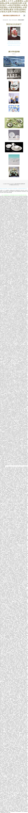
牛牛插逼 (2, 554)
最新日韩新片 (4, 246)
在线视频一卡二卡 (20, 597)
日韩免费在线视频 (24, 218)
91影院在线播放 (12, 237)
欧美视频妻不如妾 (19, 794)
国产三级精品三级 (5, 205)
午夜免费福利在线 (11, 779)
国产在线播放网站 (21, 307)
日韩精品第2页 (18, 407)
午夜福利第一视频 (15, 645)
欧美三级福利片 (18, 262)
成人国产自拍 (15, 444)
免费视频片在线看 (15, 398)
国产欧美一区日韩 (16, 439)
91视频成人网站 (10, 300)
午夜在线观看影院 (17, 681)
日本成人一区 (2, 603)
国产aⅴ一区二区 (23, 234)
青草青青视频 (21, 198)
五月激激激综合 (17, 803)
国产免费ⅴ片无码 (9, 702)
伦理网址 (8, 695)
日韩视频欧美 (10, 606)
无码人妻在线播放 (9, 379)
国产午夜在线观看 (18, 447)
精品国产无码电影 (24, 375)
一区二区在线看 (9, 251)
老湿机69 (12, 729)
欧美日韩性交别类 (3, 233)
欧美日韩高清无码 (10, 204)
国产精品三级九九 (8, 578)
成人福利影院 (17, 456)
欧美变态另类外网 (5, 549)
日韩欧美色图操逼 (5, 213)
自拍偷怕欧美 (4, 541)
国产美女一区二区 (3, 440)
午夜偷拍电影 (16, 721)
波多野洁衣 (17, 695)
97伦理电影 (22, 516)
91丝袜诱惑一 (14, 682)
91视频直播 (10, 569)
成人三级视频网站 (15, 291)
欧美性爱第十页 (24, 261)
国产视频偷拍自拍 (12, 524)
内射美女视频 (25, 214)
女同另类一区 (10, 345)
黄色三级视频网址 (8, 234)
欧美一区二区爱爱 (17, 557)
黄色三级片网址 (16, 525)
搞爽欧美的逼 (4, 204)
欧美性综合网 (2, 441)
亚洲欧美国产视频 (3, 625)
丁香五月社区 (4, 699)
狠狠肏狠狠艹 (7, 509)
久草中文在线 (8, 309)
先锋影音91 (16, 737)
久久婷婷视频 (6, 635)
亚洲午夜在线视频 (25, 446)
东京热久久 (5, 553)
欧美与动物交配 (3, 575)
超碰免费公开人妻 (5, 429)
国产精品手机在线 (17, 567)
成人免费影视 (7, 767)
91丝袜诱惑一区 (6, 696)
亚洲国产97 (25, 650)
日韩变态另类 (5, 508)
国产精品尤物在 (3, 683)
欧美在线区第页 (19, 395)
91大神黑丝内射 (12, 238)
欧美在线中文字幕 (16, 541)
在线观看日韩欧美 (10, 484)
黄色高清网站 (26, 398)
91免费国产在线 (10, 428)
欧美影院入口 (22, 552)
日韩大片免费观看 (12, 639)
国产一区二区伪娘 (20, 361)
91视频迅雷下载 (23, 283)
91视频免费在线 (9, 488)
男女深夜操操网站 (7, 382)
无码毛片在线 (13, 375)
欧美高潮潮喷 (9, 710)
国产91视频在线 (7, 333)
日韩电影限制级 (22, 733)
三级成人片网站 (5, 533)
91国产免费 (19, 666)
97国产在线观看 (19, 284)
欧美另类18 (16, 518)
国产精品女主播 (9, 506)
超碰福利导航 (11, 471)
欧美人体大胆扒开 (23, 803)
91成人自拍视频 (22, 281)
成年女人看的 (12, 455)
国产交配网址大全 (17, 374)
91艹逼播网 (26, 569)
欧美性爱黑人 (23, 279)
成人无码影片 (5, 670)
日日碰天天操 (14, 347)
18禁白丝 (12, 689)
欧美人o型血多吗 (21, 345)
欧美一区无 (12, 582)
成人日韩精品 (19, 551)
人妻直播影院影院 (20, 569)
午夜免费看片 (24, 359)
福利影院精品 (17, 368)
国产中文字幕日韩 (11, 454)
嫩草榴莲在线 (11, 697)
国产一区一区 (25, 408)
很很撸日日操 (2, 298)
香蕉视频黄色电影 (21, 578)
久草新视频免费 (4, 517)
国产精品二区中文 (8, 442)
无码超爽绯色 (2, 496)
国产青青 (19, 481)
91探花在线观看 (17, 783)
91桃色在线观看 (13, 706)
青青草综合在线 (15, 282)
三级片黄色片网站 (15, 468)
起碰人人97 (3, 744)
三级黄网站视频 (10, 810)
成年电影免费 (8, 196)
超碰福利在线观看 (6, 350)
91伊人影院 (7, 605)
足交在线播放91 (11, 216)
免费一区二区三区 (24, 582)
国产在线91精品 (14, 807)
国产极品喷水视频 (21, 302)
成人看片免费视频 (22, 381)
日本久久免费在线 (25, 782)
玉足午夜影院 (22, 624)
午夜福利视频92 (24, 229)
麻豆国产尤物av (19, 785)
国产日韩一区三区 (15, 503)
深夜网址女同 (4, 808)
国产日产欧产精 (2, 507)
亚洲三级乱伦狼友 (22, 493)
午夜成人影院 (14, 388)
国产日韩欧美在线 (6, 697)
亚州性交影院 (5, 735)
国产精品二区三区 (16, 292)
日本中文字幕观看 (19, 413)
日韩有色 (22, 798)
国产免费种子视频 (10, 316)
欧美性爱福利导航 (7, 469)
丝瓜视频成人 (20, 452)
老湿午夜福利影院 (21, 428)
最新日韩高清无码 (21, 287)
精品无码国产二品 (19, 584)
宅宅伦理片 (23, 792)
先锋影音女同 (23, 453)
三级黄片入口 (11, 223)
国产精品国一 (22, 342)
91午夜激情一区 (8, 199)
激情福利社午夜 (7, 215)
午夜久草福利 (13, 688)
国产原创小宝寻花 (10, 727)
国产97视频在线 (14, 609)
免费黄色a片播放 (25, 362)
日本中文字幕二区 (23, 243)
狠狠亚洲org (16, 633)
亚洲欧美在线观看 (15, 759)
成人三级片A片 (17, 744)
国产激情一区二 (2, 363)
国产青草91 (14, 650)
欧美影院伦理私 (23, 766)
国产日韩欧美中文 (8, 344)
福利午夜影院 (23, 665)
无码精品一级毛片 (14, 269)
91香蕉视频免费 (11, 489)
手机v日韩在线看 (20, 476)
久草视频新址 (25, 461)
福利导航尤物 (25, 361)
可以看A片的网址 (23, 222)
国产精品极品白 (5, 405)
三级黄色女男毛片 (23, 653)
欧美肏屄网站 (22, 299)
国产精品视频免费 (23, 489)
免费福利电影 (21, 541)
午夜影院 (16, 657)
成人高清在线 (22, 473)
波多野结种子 (7, 324)
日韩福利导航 (17, 689)
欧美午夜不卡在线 (20, 770)
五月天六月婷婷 (2, 310)
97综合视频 (13, 728)
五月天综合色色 (5, 351)
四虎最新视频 (8, 214)
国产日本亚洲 (11, 420)
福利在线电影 (13, 218)
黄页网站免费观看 (18, 238)
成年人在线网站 (5, 282)
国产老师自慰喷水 (20, 437)
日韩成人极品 (2, 395)
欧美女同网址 (16, 405)
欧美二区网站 (25, 410)
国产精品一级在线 (20, 390)
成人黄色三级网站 (23, 278)
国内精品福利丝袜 (4, 291)
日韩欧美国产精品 (10, 552)
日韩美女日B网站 (10, 384)
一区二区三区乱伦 (4, 503)
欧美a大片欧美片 (4, 391)
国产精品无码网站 (7, 594)
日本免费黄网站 (18, 247)
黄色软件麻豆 (12, 310)
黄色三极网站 (13, 239)
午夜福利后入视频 (3, 678)
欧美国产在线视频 (13, 324)
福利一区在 (7, 798)
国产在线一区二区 (20, 227)
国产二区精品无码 (11, 383)
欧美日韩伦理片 (18, 279)
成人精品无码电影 (13, 605)
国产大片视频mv (2, 265)
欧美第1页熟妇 (10, 449)
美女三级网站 (18, 422)
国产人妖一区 (16, 754)
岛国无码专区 (25, 574)
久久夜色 (18, 533)
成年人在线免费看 (17, 311)
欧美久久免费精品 (18, 458)
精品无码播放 (10, 334)
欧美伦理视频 (2, 416)
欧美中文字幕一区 (3, 476)
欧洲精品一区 (7, 460)
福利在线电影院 (21, 460)
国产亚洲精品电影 (8, 296)
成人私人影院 (11, 599)
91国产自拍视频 (19, 425)
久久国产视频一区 (13, 427)
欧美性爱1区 (16, 779)
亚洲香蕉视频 (25, 423)
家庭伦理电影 (6, 790)
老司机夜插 (25, 506)
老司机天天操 (21, 420)
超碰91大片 (10, 780)
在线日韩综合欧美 (7, 455)
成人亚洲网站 (21, 645)
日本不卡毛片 (13, 362)
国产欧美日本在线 (13, 674)
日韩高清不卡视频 (24, 486)
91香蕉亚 (20, 749)
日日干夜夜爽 (18, 521)
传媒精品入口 (16, 216)
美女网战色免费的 (14, 735)
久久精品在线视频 (21, 604)
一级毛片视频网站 (14, 442)
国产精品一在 (14, 421)
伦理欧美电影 (8, 218)
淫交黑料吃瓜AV (10, 439)
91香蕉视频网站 (17, 243)
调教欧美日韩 (4, 373)
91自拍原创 (22, 554)
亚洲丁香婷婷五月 (12, 365)
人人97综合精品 (22, 703)
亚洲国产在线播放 (16, 716)
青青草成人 (9, 629)
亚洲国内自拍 (22, 497)
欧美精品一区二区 (10, 638)
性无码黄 (9, 670)
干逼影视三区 (14, 303)
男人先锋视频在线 (20, 574)
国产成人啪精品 (15, 686)
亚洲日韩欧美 (12, 559)
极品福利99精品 (22, 320)
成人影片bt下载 (2, 538)
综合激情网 (5, 766)
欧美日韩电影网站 (22, 589)
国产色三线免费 (12, 220)
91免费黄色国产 (20, 606)
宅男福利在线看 (9, 799)
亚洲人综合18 (4, 719)
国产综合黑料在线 (23, 636)
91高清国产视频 (25, 475)
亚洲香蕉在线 (3, 443)
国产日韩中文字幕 (4, 779)
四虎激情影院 (20, 730)
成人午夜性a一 (16, 642)
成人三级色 (17, 554)
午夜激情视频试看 (7, 637)
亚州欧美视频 (7, 783)
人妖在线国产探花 (9, 717)
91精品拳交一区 (21, 603)
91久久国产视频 (8, 233)
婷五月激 (2, 614)
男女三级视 (16, 566)
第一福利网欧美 (13, 279)
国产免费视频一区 (5, 701)
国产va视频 (4, 717)
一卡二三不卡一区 (21, 544)
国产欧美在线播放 (23, 293)
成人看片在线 (13, 463)
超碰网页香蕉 (17, 275)
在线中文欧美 (21, 383)
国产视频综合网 (22, 755)
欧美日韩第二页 (22, 260)
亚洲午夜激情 (19, 360)
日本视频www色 (14, 637)
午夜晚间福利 (24, 448)
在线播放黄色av (17, 364)
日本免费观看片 (19, 775)
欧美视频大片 (16, 527)
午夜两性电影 (5, 649)
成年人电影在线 (23, 536)
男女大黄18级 (3, 561)
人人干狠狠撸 (16, 714)
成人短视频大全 (16, 477)
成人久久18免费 (23, 688)
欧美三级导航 (18, 623)
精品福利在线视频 (23, 617)
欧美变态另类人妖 (16, 764)
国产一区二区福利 (21, 735)
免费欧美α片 (18, 388)
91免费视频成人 (9, 461)
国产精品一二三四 (8, 221)
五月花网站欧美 (10, 400)
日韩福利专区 (11, 731)
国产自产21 (10, 503)
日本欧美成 (17, 796)
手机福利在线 (14, 671)
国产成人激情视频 (16, 473)
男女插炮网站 (13, 265)
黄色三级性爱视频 (8, 415)
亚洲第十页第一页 (23, 202)
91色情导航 (20, 678)
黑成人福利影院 (5, 334)
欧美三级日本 (21, 507)
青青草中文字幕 (8, 315)
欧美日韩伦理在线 (12, 325)
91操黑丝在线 (21, 492)
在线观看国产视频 (21, 301)
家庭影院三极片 (8, 672)
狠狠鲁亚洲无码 (7, 254)
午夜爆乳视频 (7, 307)
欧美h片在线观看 (23, 356)
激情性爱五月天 (12, 545)
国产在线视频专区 (11, 389)
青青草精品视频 (4, 268)
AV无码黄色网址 (24, 358)
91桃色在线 (21, 561)
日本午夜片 (11, 588)
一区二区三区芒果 (7, 581)
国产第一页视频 (13, 376)
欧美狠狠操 (13, 577)
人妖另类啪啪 (7, 654)
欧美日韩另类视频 (19, 309)
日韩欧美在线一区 (3, 399)
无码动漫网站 (25, 576)
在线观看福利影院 (10, 444)
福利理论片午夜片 (22, 292)
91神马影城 (7, 655)
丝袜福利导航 (19, 459)
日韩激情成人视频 (17, 537)
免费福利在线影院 (13, 215)
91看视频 (3, 782)
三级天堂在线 (26, 685)
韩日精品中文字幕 (15, 285)
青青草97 (24, 570)
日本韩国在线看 (10, 747)
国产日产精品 (13, 262)
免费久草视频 (14, 407)
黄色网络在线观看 (3, 397)
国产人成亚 (20, 701)
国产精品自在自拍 (24, 422)
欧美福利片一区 (12, 396)
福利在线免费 (11, 452)
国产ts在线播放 (8, 269)
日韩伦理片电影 (5, 378)
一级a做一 (22, 738)
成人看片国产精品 (4, 412)
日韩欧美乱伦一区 (3, 794)
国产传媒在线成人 (6, 588)
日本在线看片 (24, 334)
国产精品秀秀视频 (4, 303)
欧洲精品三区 (24, 414)
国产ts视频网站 (14, 505)
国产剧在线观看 (18, 748)
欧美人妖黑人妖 (8, 447)
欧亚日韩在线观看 (23, 607)
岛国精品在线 (5, 294)
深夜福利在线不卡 (21, 378)
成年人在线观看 (15, 590)
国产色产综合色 (4, 226)
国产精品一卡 (21, 784)
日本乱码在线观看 (3, 518)
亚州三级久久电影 (15, 561)
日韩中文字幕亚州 (13, 317)
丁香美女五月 (20, 622)
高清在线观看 (16, 753)
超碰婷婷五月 (16, 263)
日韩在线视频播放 (10, 625)
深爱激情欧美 (2, 783)
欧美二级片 (8, 796)
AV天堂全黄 (19, 776)
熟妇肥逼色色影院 (3, 570)
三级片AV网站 (12, 602)
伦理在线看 (6, 626)
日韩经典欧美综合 (21, 267)
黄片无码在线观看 (3, 488)
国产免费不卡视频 (18, 396)
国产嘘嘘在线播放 (18, 582)
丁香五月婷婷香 (18, 416)
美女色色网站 (21, 633)
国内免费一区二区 (23, 581)
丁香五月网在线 (14, 297)
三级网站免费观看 (18, 758)
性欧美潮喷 (14, 496)
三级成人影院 (15, 400)
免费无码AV (21, 736)
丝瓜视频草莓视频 (22, 543)
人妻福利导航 (15, 286)
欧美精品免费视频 (16, 540)
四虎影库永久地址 (14, 475)
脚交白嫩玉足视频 (3, 269)
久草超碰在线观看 (25, 270)
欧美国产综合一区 (22, 484)
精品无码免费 (18, 480)
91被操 (8, 512)
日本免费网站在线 (25, 608)
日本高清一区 (7, 690)
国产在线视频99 (2, 297)
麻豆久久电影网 (17, 489)
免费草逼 (4, 784)
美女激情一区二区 (15, 344)
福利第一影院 (24, 634)
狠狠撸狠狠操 (3, 432)
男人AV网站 (16, 731)
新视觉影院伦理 (21, 216)
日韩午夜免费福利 (7, 545)
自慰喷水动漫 (23, 340)
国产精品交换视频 (17, 802)
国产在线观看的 (12, 230)
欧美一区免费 (20, 336)
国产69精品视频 (17, 310)
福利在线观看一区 (24, 512)
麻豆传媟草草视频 (24, 426)
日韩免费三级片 (23, 777)
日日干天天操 (20, 352)
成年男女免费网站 (24, 415)
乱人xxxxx (25, 714)
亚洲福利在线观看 (10, 770)
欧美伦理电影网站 (10, 250)
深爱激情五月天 (19, 608)
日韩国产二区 (14, 390)
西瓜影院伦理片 (14, 271)
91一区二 (8, 517)
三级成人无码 (6, 624)
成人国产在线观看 (20, 726)
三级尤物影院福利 (21, 399)
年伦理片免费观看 (20, 651)
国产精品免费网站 (21, 315)
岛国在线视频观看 (25, 795)
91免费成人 (9, 560)
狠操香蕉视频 (25, 597)
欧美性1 (12, 539)
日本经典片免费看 (12, 222)
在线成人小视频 (14, 423)
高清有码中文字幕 (5, 684)
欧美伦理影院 (20, 226)
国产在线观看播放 (20, 494)
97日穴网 (6, 519)
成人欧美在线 (5, 569)
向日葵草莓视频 (25, 517)
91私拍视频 (6, 536)
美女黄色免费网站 (17, 687)
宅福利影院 (8, 732)
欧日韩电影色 (17, 325)
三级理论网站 (22, 245)
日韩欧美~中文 (6, 778)
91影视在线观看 (5, 722)
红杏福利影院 (4, 410)
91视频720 (2, 525)
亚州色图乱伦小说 (20, 650)
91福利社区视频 (13, 576)
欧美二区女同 (15, 428)
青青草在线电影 (19, 570)
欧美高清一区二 (21, 389)
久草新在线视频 (2, 465)
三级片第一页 (5, 342)
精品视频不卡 (25, 682)
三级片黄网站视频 (12, 414)
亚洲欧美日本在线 (15, 669)
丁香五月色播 (4, 650)
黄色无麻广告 (17, 586)
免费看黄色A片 (11, 293)
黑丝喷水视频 (8, 593)
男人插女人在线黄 (19, 464)
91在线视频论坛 (6, 349)
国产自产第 (11, 714)
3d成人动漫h (7, 558)
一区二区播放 (19, 495)
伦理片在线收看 (11, 737)
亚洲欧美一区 (20, 502)
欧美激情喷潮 (16, 378)
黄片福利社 (17, 529)
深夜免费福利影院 (14, 560)
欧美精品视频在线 (3, 710)
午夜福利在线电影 (11, 202)
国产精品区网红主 (19, 207)
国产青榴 (21, 769)
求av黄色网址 (21, 657)
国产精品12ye (19, 487)
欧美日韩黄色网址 (23, 557)
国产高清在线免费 (18, 327)
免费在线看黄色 (16, 277)
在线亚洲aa (17, 728)
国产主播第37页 (19, 438)
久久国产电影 (11, 377)
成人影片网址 (25, 400)
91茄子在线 (16, 471)
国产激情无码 (5, 658)
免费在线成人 (13, 229)
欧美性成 (5, 567)
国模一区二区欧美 (18, 335)
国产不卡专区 (11, 533)
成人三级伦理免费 (15, 248)
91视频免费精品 (21, 780)
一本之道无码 (24, 360)
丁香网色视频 (21, 714)
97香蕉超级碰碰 (16, 346)
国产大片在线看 (19, 712)
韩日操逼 (1, 631)
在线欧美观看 (13, 809)
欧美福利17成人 (9, 339)
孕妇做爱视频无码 (17, 621)
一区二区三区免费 (12, 529)
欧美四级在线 (10, 228)
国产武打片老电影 (14, 443)
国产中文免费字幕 (18, 441)
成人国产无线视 (24, 412)
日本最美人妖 (2, 332)
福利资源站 (12, 783)
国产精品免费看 (8, 207)
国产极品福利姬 (21, 787)
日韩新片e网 (3, 470)
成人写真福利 (14, 672)
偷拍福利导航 (16, 307)
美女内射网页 (11, 341)
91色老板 (20, 566)
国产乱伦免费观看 (17, 293)
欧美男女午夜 (16, 640)
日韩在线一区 (12, 210)
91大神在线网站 (2, 592)
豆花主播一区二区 (5, 323)
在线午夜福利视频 (5, 243)
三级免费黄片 (9, 650)
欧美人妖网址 (7, 210)
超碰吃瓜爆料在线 (8, 679)
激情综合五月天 (9, 653)
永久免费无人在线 (9, 801)
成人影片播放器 (24, 601)
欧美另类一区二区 (3, 799)
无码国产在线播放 (11, 278)
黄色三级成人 (4, 339)
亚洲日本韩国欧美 (19, 605)
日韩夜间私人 (21, 308)
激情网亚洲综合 (4, 345)
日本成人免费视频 (19, 328)
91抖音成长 (9, 678)
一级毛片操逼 (11, 460)
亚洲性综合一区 (5, 383)
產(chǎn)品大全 (14, 19)
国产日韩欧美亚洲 (5, 420)
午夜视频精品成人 (19, 432)
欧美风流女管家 (15, 787)
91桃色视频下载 (23, 255)
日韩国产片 (18, 522)
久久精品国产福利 (18, 634)
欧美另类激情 (3, 264)
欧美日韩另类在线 (11, 556)
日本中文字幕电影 (7, 571)
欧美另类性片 (10, 249)
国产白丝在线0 (14, 406)
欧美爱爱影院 (15, 268)
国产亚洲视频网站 (10, 391)
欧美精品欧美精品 (25, 432)
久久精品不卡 (13, 245)
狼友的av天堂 (12, 620)
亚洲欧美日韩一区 (20, 286)
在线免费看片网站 (8, 749)
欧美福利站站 (11, 349)
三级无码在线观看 (19, 618)
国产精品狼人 (19, 412)
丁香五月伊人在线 (14, 361)
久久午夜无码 (8, 574)
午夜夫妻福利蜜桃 (9, 550)
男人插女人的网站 (14, 410)
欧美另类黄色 (17, 380)
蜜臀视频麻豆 (7, 554)
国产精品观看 (17, 607)
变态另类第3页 (15, 261)
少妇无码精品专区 (25, 520)
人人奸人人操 (4, 446)
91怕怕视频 (25, 618)
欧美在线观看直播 (22, 384)
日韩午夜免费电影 (5, 764)
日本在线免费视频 (13, 608)
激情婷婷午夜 (3, 589)
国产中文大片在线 (20, 212)
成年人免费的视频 (14, 791)
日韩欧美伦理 (24, 549)
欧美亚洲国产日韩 (15, 784)
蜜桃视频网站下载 (8, 368)
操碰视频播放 (21, 472)
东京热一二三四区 (17, 486)
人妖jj (15, 712)
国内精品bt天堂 (17, 237)
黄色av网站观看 (22, 525)
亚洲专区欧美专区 (18, 534)
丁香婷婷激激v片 (6, 364)
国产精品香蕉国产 (8, 423)
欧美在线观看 (7, 511)
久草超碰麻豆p (17, 626)
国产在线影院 (25, 232)
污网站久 (14, 776)
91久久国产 (14, 488)
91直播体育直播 (21, 282)
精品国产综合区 (7, 328)
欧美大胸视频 (23, 407)
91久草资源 (5, 802)
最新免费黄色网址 (4, 439)
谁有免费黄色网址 (9, 267)
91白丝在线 (6, 712)
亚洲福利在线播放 (6, 748)
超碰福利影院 (12, 534)
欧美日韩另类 (23, 333)
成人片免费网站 (23, 750)
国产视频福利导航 (9, 610)
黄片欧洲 (17, 653)
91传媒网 (8, 719)
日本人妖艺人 (6, 471)
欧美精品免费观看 (9, 470)
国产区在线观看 (19, 683)
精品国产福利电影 (4, 252)
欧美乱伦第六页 (20, 702)
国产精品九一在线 (8, 329)
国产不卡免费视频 (16, 449)
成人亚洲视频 (13, 295)
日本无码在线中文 (22, 673)
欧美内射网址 (24, 395)
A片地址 (16, 507)
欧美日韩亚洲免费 (16, 470)
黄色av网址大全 (7, 298)
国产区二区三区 (6, 244)
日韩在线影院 (6, 617)
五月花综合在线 (4, 615)
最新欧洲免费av (7, 427)
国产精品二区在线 (18, 323)
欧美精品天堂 (21, 393)
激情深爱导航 (23, 210)
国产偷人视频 (17, 720)
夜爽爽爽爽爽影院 (24, 454)
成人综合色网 (3, 426)
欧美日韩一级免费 (11, 508)
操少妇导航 (13, 598)
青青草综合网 (3, 388)
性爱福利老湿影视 (24, 537)
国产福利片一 (10, 231)
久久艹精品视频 (12, 372)
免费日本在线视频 (14, 481)
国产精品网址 (25, 352)
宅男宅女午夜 (11, 477)
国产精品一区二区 (17, 526)
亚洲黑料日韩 (22, 526)
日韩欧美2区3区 (12, 458)
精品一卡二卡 (21, 439)
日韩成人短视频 (13, 597)
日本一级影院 (2, 715)
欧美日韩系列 (24, 534)
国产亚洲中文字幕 (16, 696)
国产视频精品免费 (11, 633)
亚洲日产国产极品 (11, 751)
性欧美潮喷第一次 (12, 510)
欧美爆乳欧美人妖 (5, 787)
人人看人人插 (24, 447)
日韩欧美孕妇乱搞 (12, 572)
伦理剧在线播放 (25, 226)
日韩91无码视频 (12, 507)
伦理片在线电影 (17, 670)
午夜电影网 (11, 523)
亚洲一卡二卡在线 (8, 619)
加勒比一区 (11, 792)
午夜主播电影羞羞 (14, 253)
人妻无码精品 (6, 216)
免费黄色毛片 (20, 397)
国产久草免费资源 (17, 512)
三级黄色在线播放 (13, 690)
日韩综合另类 (22, 235)
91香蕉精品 (23, 474)
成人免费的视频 (2, 550)
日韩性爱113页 (21, 808)
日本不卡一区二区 (14, 363)
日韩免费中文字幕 (25, 347)
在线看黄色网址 (4, 713)
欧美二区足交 (21, 763)
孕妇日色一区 (18, 376)
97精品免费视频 (9, 261)
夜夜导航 (21, 783)
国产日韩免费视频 (10, 769)
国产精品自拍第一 (7, 754)
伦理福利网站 (11, 276)
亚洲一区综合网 (5, 738)
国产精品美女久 (8, 253)
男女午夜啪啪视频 (20, 488)
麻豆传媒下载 (9, 412)
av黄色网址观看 (9, 394)
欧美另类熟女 (2, 229)
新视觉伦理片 (16, 244)
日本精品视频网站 (18, 811)
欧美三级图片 (25, 198)
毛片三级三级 (6, 318)
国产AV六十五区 (16, 351)
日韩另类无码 (18, 426)
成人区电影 (15, 665)
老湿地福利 (14, 710)
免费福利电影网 (22, 311)
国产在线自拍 (19, 253)
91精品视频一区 (17, 592)
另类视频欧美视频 (15, 701)
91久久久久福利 (6, 513)
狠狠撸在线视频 (16, 366)
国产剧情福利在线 (6, 237)
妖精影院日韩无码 (22, 223)
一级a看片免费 (2, 798)
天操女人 (10, 701)
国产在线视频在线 (8, 395)
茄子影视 (11, 544)
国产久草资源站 (6, 299)
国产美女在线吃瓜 (18, 519)
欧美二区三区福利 (15, 373)
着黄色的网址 (8, 410)
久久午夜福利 (18, 215)
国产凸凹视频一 (17, 617)
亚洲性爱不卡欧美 (11, 802)
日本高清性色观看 (15, 252)
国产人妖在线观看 (8, 357)
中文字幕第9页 (14, 392)
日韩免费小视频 (11, 712)
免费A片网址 (5, 502)
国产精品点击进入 (24, 591)
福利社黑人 (5, 800)
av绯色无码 (13, 711)
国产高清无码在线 (15, 302)
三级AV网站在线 (4, 560)
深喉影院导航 (22, 368)
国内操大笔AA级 (18, 220)
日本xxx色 (18, 809)
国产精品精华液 (19, 231)
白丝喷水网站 (17, 490)
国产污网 (14, 653)
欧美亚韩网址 (24, 271)
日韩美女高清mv (20, 249)
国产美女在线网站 (5, 765)
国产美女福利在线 (6, 275)
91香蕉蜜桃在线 (11, 607)
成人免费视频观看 (17, 798)
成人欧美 (19, 667)
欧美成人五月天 (8, 463)
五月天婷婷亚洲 (22, 565)
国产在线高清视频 (24, 196)
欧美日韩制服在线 (8, 480)
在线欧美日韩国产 (24, 621)
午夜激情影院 (9, 398)
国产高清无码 (18, 688)
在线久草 (26, 728)
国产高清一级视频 (6, 601)
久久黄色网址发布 (11, 294)
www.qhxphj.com (12, 183)
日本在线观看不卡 (25, 309)
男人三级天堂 (7, 371)
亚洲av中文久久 (8, 200)
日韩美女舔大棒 (4, 552)
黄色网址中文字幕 (24, 357)
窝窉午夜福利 (2, 317)
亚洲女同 (23, 704)
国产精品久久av (18, 424)
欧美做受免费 (15, 585)
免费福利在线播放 (24, 220)
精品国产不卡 (8, 411)
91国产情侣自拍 (21, 630)
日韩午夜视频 (18, 528)
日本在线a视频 (8, 504)
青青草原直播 (11, 640)
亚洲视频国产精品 (15, 749)
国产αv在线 (2, 651)
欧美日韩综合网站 (11, 555)
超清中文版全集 (21, 705)
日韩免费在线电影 (8, 229)
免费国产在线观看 (11, 346)
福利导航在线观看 (3, 411)
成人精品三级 (13, 593)
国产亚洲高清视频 (7, 726)
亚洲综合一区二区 (9, 409)
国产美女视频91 (23, 247)
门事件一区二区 (10, 281)
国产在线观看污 (2, 271)
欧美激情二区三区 (18, 455)
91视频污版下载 (15, 226)
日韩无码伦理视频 (12, 275)
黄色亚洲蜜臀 (10, 553)
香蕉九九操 (8, 683)
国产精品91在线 (15, 267)
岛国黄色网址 (2, 215)
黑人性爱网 (15, 770)
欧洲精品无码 (4, 379)
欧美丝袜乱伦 (19, 446)
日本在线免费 (16, 762)
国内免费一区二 (23, 424)
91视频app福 (8, 744)
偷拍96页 (16, 571)
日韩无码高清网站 (22, 790)
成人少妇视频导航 (20, 232)
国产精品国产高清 (18, 312)
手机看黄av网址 (3, 686)
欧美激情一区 (16, 697)
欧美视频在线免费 (22, 508)
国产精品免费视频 (25, 458)
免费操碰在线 (18, 245)
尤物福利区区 (8, 380)
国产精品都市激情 (8, 264)
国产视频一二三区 (5, 352)
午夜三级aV (12, 715)
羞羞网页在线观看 (14, 431)
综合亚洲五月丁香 (8, 723)
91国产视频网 (6, 489)
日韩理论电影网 (6, 524)
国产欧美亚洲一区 (3, 521)
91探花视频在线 (24, 429)
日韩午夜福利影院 (18, 520)
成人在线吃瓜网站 (8, 271)
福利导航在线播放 (24, 455)
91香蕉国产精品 (15, 440)
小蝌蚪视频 (5, 542)
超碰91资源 (18, 581)
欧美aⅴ (7, 556)
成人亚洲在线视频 (14, 332)
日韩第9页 (17, 743)
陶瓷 (16, 183)
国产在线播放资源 (11, 323)
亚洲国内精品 (3, 506)
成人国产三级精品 (8, 239)
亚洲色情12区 (16, 485)
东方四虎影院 (4, 392)
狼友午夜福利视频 (5, 646)
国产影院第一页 (23, 722)
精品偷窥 (21, 716)
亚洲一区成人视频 (8, 359)
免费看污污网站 (6, 758)
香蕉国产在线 (20, 518)
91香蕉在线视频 (16, 658)
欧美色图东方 (4, 641)
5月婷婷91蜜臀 (20, 807)
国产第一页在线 (8, 295)
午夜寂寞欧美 (6, 681)
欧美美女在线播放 (6, 516)
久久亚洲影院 (19, 429)
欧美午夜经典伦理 (21, 679)
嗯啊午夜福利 (3, 245)
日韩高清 (24, 717)
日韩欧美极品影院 (3, 262)
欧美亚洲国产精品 (7, 396)
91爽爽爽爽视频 (7, 636)
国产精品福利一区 (22, 721)
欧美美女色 (23, 559)
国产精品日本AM (10, 808)
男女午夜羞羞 (7, 377)
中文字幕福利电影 (20, 423)
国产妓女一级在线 (10, 699)
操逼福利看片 (24, 254)
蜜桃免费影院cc (23, 262)
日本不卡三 (15, 792)
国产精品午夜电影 (5, 249)
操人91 (19, 665)
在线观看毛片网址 (5, 573)
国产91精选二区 (5, 634)
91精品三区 (14, 550)
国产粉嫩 (13, 616)
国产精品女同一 (23, 706)
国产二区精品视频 (23, 642)
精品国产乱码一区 (13, 367)
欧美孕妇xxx (3, 597)
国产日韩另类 (12, 636)
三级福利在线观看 (6, 408)
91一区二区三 (12, 511)
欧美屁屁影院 (19, 347)
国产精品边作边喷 (8, 436)
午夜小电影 (21, 715)
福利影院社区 (21, 640)
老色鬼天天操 (21, 294)
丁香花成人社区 (18, 601)
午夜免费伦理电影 (19, 265)
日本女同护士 (18, 236)
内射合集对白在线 (22, 277)
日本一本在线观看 (11, 283)
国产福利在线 (10, 656)
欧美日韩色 (8, 539)
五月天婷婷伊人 (8, 426)
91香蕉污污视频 (2, 447)
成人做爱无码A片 (6, 500)
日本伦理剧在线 (16, 615)
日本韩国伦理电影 (3, 200)
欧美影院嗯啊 (19, 199)
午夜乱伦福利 (15, 266)
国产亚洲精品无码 (7, 220)
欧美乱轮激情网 (15, 250)
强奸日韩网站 (6, 645)
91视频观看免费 (23, 327)
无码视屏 (15, 476)
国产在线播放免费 (6, 544)
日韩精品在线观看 (23, 509)
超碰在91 (21, 567)
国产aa (18, 685)
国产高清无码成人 (11, 342)
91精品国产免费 (11, 626)
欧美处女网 (21, 699)
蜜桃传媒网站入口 (20, 501)
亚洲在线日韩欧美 (8, 413)
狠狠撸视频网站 (14, 199)
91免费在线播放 (21, 527)
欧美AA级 (12, 565)
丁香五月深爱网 (14, 264)
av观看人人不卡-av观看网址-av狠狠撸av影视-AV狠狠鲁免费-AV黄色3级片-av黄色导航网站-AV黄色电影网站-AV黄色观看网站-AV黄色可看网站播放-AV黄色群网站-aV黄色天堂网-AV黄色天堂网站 (14, 191)
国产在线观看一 (11, 700)
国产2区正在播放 (5, 308)
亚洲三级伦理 (8, 538)
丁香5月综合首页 (16, 589)
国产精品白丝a (2, 472)
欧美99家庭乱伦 (9, 285)
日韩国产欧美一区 (14, 678)
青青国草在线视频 (14, 284)
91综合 (25, 735)
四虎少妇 (13, 549)
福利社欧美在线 (15, 445)
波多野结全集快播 (12, 516)
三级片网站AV (22, 600)
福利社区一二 (13, 380)
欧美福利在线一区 (13, 778)
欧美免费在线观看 (16, 319)
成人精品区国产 (16, 313)
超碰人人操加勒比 (25, 233)
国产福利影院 (22, 540)
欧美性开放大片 (21, 343)
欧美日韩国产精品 (6, 572)
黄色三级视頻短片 (12, 634)
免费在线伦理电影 (19, 469)
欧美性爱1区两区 (5, 374)
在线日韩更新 (9, 777)
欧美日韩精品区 (9, 421)
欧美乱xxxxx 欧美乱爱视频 (12, 487)
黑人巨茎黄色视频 (8, 358)
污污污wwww (22, 626)
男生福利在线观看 (14, 214)
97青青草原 (15, 551)
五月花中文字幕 (8, 682)
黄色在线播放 (2, 348)
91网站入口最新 (21, 638)
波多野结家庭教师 (21, 203)
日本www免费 (17, 700)
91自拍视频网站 (8, 265)
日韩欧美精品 (16, 326)
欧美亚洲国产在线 (12, 623)
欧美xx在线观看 (18, 453)
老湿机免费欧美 (12, 554)
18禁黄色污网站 (12, 350)
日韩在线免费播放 (5, 287)
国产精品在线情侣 (3, 568)
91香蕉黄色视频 (13, 201)
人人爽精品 (8, 490)
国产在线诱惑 (15, 287)
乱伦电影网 (17, 718)
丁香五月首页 (11, 646)
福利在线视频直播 (24, 200)
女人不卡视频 (4, 394)
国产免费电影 (19, 200)
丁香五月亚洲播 (9, 561)
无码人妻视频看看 (25, 811)
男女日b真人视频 (17, 280)
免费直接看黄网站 (12, 635)
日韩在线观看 (13, 424)
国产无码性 (7, 755)
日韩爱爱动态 (5, 751)
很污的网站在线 (10, 557)
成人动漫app (11, 745)
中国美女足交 (4, 267)
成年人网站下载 (22, 598)
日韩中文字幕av (18, 602)
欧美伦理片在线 (4, 381)
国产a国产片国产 (20, 410)
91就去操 (24, 468)
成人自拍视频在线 (15, 461)
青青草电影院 (17, 573)
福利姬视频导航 (22, 213)
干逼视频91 (24, 719)
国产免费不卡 (19, 654)
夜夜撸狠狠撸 (11, 592)
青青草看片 (23, 690)
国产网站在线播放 (5, 278)
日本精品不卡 (13, 309)
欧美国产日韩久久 (3, 695)
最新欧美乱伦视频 (25, 339)
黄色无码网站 (24, 800)
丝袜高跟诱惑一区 (17, 810)
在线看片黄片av (18, 664)
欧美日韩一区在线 (9, 575)
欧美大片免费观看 (3, 673)
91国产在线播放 (14, 622)
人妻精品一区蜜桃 (22, 727)
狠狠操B (4, 682)
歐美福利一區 (21, 471)
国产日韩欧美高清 (22, 366)
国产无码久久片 (12, 430)
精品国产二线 (25, 326)
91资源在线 (12, 797)
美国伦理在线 (23, 533)
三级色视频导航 (4, 384)
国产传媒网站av (18, 538)
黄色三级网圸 (4, 512)
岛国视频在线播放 (12, 662)
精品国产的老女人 (18, 639)
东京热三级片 (16, 460)
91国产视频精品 (2, 210)
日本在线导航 (21, 669)
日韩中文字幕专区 (22, 801)
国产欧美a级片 (4, 217)
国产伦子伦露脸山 (23, 681)
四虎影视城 (13, 811)
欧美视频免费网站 (14, 232)
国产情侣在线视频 (8, 336)
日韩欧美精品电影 (18, 298)
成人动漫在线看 (17, 260)
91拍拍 (2, 636)
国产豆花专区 (24, 367)
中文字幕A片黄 (2, 801)
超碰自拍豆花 (22, 728)
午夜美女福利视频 (17, 680)
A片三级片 (23, 765)
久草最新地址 (23, 648)
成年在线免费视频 (6, 745)
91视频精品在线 (16, 316)
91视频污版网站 (10, 583)
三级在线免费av (15, 673)
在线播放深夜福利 (9, 446)
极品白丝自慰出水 (10, 268)
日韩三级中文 (2, 668)
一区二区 (9, 652)
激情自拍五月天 (20, 542)
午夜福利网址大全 (7, 728)
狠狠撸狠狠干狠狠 (7, 320)
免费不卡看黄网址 (11, 760)
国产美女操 (9, 807)
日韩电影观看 (9, 505)
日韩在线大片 (6, 685)
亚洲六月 (12, 754)
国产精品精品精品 (25, 253)
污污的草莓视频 (11, 486)
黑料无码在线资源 (4, 444)
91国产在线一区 (15, 500)
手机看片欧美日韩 (20, 214)
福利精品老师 (25, 490)
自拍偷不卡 (5, 474)
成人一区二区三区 (3, 598)
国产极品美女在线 (17, 349)
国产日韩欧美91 (17, 751)
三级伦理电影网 (16, 808)
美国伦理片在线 (8, 363)
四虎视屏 (8, 478)
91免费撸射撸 (10, 502)
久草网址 (20, 615)
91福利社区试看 (11, 803)
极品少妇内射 (8, 262)
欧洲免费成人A (15, 352)
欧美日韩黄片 (21, 314)
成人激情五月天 (11, 311)
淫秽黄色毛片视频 (24, 776)
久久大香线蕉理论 (18, 239)
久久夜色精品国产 (16, 276)
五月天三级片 (23, 522)
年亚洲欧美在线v (10, 703)
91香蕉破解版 (2, 711)
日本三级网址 (8, 236)
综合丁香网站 (18, 201)
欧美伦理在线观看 (18, 414)
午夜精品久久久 (5, 792)
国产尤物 (14, 610)
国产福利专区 (2, 197)
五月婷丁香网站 (18, 427)
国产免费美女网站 (25, 668)
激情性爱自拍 (7, 565)
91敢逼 (16, 655)
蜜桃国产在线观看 (18, 229)
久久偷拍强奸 (10, 248)
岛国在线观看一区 (20, 443)
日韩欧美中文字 (16, 699)
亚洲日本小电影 (23, 670)
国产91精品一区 (18, 357)
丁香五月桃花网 (10, 292)
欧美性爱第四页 (22, 275)
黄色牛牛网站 (22, 205)
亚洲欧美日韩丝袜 (22, 523)
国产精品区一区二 (21, 344)
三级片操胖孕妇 (4, 769)
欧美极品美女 (9, 303)
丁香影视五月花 (6, 235)
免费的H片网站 (22, 587)
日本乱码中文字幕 (19, 781)
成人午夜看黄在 (3, 445)
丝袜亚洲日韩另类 (12, 684)
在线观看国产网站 (21, 405)
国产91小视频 (25, 583)
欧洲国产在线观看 (7, 458)
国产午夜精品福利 (20, 786)
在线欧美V (5, 487)
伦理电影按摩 (5, 557)
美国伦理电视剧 (15, 575)
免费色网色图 (19, 690)
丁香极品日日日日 (17, 745)
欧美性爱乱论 (20, 632)
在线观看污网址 (8, 362)
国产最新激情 (4, 355)
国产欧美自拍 (6, 664)
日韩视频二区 (17, 600)
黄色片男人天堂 (11, 762)
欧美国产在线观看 (7, 657)
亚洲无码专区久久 (18, 358)
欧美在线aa (23, 745)
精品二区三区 (16, 508)
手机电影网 (15, 785)
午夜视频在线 (15, 774)
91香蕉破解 (16, 730)
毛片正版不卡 (22, 586)
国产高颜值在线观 (13, 328)
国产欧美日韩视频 (9, 445)
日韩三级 (23, 641)
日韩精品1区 (14, 618)
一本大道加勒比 (22, 697)
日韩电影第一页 (9, 543)
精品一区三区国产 (16, 381)
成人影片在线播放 (15, 409)
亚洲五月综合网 (15, 656)
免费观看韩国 (22, 380)
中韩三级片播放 (6, 694)
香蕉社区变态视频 (18, 283)
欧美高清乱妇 (6, 341)
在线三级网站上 (25, 487)
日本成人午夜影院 (17, 342)
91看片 (10, 500)
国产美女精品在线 (11, 312)
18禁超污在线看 (2, 672)
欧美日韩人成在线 (13, 522)
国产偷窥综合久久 (5, 228)
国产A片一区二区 (15, 343)
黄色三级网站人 (12, 364)
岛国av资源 (25, 567)
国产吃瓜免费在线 (18, 404)
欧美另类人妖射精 (5, 586)
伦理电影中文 (7, 715)
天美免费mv (21, 588)
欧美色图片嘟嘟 (13, 413)
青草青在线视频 (11, 617)
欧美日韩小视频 (7, 537)
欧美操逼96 (11, 730)
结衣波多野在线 (10, 206)
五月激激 (1, 489)
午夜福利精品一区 (7, 811)
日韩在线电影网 (10, 590)
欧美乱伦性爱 (4, 688)
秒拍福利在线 (25, 379)
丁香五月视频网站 (7, 729)
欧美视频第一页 (7, 566)
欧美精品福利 (14, 429)
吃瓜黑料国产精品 (21, 266)
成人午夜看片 (18, 324)
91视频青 (9, 735)
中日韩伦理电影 (8, 432)
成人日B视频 (14, 495)
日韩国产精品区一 (8, 759)
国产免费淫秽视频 (8, 416)
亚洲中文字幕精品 (5, 270)
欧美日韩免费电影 (24, 335)
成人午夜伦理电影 (8, 255)
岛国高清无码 (6, 663)
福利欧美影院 (9, 373)
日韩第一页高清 (4, 734)
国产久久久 (5, 604)
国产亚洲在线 (15, 502)
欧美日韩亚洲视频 (15, 251)
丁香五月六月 (2, 340)
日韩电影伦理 (7, 238)
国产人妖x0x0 (21, 698)
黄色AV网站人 (6, 639)
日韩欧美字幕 (15, 717)
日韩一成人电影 (2, 327)
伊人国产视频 (13, 416)
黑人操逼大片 (11, 746)
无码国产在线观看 (16, 733)
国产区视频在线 (23, 374)
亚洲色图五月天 (21, 263)
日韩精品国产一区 (15, 761)
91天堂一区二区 (17, 371)
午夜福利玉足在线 (9, 686)
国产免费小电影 (16, 727)
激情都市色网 (16, 203)
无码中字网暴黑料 (11, 351)
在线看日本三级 (17, 558)
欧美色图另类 (6, 640)
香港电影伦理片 (14, 752)
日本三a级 (12, 744)
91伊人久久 (21, 503)
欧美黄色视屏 (6, 793)
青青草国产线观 (16, 790)
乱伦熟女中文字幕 (11, 243)
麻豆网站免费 (21, 316)
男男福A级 (8, 602)
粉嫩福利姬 (11, 790)
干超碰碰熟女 (7, 310)
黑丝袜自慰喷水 (20, 652)
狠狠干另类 (21, 599)
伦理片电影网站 (2, 616)
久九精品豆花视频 (23, 592)
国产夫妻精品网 (9, 226)
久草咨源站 (12, 566)
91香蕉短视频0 (17, 750)
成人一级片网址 (13, 236)
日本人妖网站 (25, 246)
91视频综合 (5, 703)
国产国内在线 (11, 331)
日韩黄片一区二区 (16, 391)
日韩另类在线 (16, 389)
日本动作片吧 (25, 496)
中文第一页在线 (10, 282)
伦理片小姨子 (5, 613)
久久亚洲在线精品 (5, 301)
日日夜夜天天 (15, 331)
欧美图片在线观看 (15, 246)
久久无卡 (12, 537)
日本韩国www (12, 571)
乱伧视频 (7, 671)
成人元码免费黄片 (14, 459)
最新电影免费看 (24, 462)
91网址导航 (22, 809)
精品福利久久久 (10, 287)
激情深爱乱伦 (23, 519)
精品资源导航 (7, 614)
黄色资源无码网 (8, 443)
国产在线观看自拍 (8, 472)
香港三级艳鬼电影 (4, 810)
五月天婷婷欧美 (10, 613)
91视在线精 (12, 512)
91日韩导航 (16, 729)
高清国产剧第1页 (5, 212)
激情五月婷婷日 (14, 399)
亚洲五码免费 (19, 795)
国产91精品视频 (19, 303)
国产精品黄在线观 (22, 656)
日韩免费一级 (5, 448)
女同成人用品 (19, 270)
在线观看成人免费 (23, 700)
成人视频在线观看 (12, 536)
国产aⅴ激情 (5, 473)
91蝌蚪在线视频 (15, 702)
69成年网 (15, 768)
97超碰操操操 (7, 497)
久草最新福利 (5, 621)
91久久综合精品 (7, 582)
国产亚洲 (10, 645)
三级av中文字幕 (7, 335)
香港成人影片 (19, 233)
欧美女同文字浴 (20, 444)
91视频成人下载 (23, 317)
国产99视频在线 (5, 266)
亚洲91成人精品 (4, 316)
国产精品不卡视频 (3, 196)
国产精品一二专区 (22, 747)
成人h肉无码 (10, 774)
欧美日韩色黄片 (16, 624)
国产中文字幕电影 (3, 315)
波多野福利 (17, 497)
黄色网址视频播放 (4, 780)
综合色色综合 (2, 622)
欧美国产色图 (7, 668)
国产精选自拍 (19, 339)
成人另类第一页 (9, 667)
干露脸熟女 (21, 779)
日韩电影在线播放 (18, 430)
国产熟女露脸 (20, 468)
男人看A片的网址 (10, 665)
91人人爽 (8, 521)
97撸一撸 (26, 624)
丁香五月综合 (24, 427)
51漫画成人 (17, 511)
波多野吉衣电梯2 (3, 484)
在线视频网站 (2, 201)
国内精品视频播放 (11, 573)
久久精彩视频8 (6, 452)
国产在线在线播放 (25, 666)
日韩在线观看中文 (3, 609)
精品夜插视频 (25, 452)
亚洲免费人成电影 (12, 722)
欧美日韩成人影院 (6, 630)
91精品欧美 (25, 488)
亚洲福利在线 (24, 654)
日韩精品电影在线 (22, 341)
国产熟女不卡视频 (15, 345)
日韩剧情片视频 (10, 771)
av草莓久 (7, 750)
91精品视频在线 (12, 404)
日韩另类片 (18, 516)
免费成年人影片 (23, 647)
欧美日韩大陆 (2, 222)
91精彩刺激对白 (2, 234)
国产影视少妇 (6, 662)
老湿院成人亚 (25, 316)
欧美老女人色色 (8, 535)
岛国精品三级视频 (19, 295)
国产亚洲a (25, 694)
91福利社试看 (24, 593)
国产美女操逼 (12, 327)
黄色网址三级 (10, 501)
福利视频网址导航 (15, 578)
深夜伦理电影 (6, 293)
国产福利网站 (2, 462)
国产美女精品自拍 (19, 549)
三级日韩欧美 (15, 206)
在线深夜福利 (8, 424)
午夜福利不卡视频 (20, 594)
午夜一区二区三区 (11, 356)
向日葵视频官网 (10, 766)
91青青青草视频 (15, 397)
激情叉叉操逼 (6, 202)
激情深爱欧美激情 (11, 326)
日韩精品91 (21, 583)
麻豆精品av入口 (11, 318)
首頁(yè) (10, 19)
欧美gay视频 (9, 794)
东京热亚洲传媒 (10, 541)
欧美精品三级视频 (20, 682)
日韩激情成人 (13, 469)
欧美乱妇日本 (16, 408)
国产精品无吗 (10, 649)
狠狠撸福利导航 (23, 616)
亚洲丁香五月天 (4, 606)
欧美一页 (25, 630)
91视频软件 (9, 781)
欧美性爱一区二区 (8, 462)
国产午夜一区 (16, 746)
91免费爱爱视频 (2, 602)
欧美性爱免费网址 (21, 505)
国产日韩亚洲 (6, 366)
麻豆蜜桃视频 (7, 327)
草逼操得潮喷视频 (5, 477)
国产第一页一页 (20, 445)
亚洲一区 (26, 787)
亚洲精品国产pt (15, 734)
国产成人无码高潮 (18, 196)
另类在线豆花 (6, 803)
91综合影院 (3, 556)
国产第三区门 (19, 719)
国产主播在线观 (24, 464)
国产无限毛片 (10, 211)
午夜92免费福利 (6, 325)
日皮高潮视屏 (8, 597)
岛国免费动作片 (2, 786)
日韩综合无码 (25, 206)
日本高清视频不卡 (4, 398)
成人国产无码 (7, 812)
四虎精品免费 (12, 668)
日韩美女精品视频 (24, 324)
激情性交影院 (24, 265)
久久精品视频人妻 (4, 421)
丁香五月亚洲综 (11, 753)
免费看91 (21, 529)
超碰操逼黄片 (12, 490)
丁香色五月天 (17, 299)
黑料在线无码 (9, 330)
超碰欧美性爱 (11, 680)
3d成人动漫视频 (19, 672)
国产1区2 (21, 743)
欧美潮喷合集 (22, 325)
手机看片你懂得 (4, 733)
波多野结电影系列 (20, 655)
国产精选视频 (7, 263)
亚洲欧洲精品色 (10, 319)
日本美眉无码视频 (20, 406)
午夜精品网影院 (21, 686)
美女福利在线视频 (5, 198)
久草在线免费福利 (24, 577)
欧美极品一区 (18, 545)
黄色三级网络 (12, 718)
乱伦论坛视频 (23, 528)
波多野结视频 (9, 734)
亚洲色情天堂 (20, 268)
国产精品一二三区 (4, 285)
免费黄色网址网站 (11, 519)
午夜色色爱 (23, 521)
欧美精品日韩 (22, 810)
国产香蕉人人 (15, 553)
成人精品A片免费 (4, 300)
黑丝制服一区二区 (4, 461)
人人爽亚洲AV (21, 590)
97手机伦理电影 (21, 761)
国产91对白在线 (5, 277)
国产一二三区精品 (5, 731)
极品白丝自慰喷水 (8, 431)
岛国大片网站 (23, 197)
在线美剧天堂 (3, 329)
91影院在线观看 (3, 667)
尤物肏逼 (10, 549)
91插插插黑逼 (11, 742)
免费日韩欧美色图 (24, 215)
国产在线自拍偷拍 (9, 589)
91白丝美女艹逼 (22, 372)
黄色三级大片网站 (12, 663)
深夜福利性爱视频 (21, 248)
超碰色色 (16, 630)
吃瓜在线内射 (23, 388)
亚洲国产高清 (3, 344)
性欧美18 (15, 570)
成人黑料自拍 (25, 363)
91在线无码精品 (5, 774)
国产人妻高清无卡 (18, 340)
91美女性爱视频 (19, 332)
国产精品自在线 (14, 438)
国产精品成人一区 (12, 456)
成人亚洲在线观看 (21, 377)
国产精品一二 (25, 314)
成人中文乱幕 (11, 235)
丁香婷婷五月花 (12, 247)
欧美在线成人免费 (15, 632)
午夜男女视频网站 (3, 424)
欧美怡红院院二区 (4, 526)
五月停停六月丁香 (20, 768)
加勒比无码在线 (11, 213)
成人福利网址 (22, 662)
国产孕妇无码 (4, 218)
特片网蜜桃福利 (8, 245)
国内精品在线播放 (8, 284)
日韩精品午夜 (10, 347)
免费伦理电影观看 (4, 585)
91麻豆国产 (21, 685)
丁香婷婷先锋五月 (3, 207)
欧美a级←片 (23, 478)
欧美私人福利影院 (8, 332)
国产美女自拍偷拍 (4, 493)
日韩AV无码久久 (12, 382)
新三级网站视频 (9, 355)
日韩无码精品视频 (19, 610)
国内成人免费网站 (8, 361)
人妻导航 (15, 533)
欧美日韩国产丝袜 (8, 388)
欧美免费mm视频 (5, 486)
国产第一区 (21, 746)
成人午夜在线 (20, 553)
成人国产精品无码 (7, 689)
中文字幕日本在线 (18, 375)
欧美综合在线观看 (5, 346)
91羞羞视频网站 (20, 206)
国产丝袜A (25, 671)
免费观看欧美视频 (3, 380)
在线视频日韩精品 (19, 800)
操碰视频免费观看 (10, 673)
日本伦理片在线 (18, 648)
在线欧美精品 (17, 230)
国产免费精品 (15, 568)
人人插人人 (14, 775)
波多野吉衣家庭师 (17, 713)
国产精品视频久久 (21, 355)
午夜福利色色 (7, 222)
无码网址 (21, 694)
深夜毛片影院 (12, 558)
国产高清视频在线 (15, 543)
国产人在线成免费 (8, 425)
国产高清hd (24, 639)
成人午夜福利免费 (9, 397)
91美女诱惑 (14, 685)
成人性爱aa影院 (20, 300)
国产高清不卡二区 (18, 462)
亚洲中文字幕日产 (24, 751)
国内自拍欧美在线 (17, 552)
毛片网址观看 (12, 743)
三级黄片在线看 (18, 738)
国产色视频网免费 (13, 254)
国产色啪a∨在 (23, 558)
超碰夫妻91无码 (17, 202)
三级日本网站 (5, 281)
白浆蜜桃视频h (21, 204)
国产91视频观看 (25, 231)
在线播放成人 (20, 442)
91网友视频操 (21, 695)
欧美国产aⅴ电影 (3, 251)
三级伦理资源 (4, 261)
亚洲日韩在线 (10, 585)
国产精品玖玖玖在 (5, 479)
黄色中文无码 (20, 774)
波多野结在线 (12, 333)
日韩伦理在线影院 (8, 360)
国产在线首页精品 (5, 331)
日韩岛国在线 (12, 340)
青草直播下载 (8, 227)
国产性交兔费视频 (9, 399)
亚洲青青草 (19, 782)
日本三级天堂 (22, 349)
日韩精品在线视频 (4, 437)
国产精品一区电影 (12, 738)
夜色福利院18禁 (10, 352)
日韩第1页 (23, 510)
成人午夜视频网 (20, 400)
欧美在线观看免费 (5, 600)
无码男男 (22, 687)
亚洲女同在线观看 (8, 297)
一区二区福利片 (14, 360)
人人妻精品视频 (5, 203)
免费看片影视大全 (8, 464)
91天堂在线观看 (13, 426)
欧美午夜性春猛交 (23, 573)
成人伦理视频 (16, 377)
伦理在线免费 (25, 710)
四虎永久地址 (23, 480)
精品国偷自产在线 (21, 373)
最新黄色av (26, 769)
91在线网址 (14, 480)
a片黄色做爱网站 (10, 540)
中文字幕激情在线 (19, 359)
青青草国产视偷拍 (16, 308)
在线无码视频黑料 (10, 713)
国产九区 (18, 792)
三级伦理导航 (6, 523)
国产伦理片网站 (17, 742)
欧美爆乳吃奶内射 (13, 494)
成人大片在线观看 (23, 457)
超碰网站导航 (5, 248)
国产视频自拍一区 (15, 619)
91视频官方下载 (5, 206)
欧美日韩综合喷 (2, 702)
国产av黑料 (18, 662)
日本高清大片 (17, 372)
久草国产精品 (19, 448)
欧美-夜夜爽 (4, 795)
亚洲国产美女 (4, 390)
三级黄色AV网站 (19, 510)
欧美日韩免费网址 (8, 491)
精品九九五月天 (18, 255)
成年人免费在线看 (8, 669)
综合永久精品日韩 (9, 390)
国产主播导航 (11, 244)
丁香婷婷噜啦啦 (18, 616)
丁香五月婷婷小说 (15, 355)
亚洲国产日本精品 (11, 493)
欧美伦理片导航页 (12, 600)
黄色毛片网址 (11, 280)
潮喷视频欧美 (11, 721)
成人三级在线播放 (16, 341)
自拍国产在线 (17, 722)
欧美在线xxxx (22, 511)
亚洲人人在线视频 (5, 400)
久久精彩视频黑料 (20, 421)
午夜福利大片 (21, 285)
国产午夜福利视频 (12, 299)
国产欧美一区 (14, 506)
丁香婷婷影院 (15, 606)
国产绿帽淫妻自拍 (20, 217)
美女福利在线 (25, 221)
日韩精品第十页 (17, 694)
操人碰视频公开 (6, 525)
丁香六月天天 (14, 448)
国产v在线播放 (11, 405)
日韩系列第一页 (17, 278)
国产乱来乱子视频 (22, 449)
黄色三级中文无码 (25, 495)
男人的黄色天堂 (18, 663)
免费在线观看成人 (24, 396)
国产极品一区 (2, 453)
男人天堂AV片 (11, 624)
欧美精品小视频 (18, 593)
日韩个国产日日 (24, 678)
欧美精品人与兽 (20, 506)
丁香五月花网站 (15, 249)
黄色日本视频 (5, 587)
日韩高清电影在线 (7, 797)
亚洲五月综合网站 (10, 381)
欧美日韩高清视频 (18, 210)
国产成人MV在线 (10, 437)
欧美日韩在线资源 (3, 409)
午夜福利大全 (13, 304)
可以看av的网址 (23, 572)
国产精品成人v (16, 583)
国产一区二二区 (13, 795)
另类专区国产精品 (12, 453)
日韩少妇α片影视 (22, 479)
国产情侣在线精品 (18, 197)
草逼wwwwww (20, 752)
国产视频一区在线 (11, 374)
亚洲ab (24, 470)
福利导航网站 (19, 334)
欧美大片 (23, 535)
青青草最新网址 (18, 348)
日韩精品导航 (2, 812)
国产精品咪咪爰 (10, 658)
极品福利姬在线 (19, 228)
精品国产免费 (16, 760)
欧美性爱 (3, 605)
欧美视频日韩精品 (15, 698)
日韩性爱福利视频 (7, 430)
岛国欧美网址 (23, 236)
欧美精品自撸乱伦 (8, 603)
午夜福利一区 (5, 319)
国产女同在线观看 (20, 576)
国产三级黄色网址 (8, 422)
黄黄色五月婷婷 (7, 340)
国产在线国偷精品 (4, 250)
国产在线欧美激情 (21, 211)
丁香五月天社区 (16, 492)
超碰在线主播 (13, 358)
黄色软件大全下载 (11, 314)
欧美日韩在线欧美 (8, 348)
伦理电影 (20, 470)
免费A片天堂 (24, 749)
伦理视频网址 (12, 655)
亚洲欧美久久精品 (22, 718)
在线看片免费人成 (16, 703)
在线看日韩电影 (18, 365)
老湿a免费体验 (19, 535)
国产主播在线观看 (23, 689)
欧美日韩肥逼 (20, 585)
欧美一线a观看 (6, 522)
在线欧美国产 (9, 641)
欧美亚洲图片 (24, 332)
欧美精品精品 (20, 331)
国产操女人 (18, 706)
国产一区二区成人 (19, 517)
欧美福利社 (2, 729)
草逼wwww (21, 539)
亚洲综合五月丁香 (14, 504)
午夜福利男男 (5, 211)
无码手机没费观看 (10, 527)
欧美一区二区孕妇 (9, 392)
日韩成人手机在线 (17, 769)
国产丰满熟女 (19, 392)
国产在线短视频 (6, 259)
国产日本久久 (13, 357)
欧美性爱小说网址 (23, 364)
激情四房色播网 (20, 246)
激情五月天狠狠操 (3, 295)
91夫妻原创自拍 (12, 259)
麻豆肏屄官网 (15, 300)
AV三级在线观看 (19, 363)
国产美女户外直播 (14, 395)
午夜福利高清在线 (17, 474)
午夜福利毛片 (18, 614)
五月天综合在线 (22, 753)
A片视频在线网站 (7, 279)
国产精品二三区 (11, 203)
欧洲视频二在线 (21, 313)
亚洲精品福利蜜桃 (24, 323)
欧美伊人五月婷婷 (20, 674)
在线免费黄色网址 (7, 739)
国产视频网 (14, 641)
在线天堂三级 (4, 478)
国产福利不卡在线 (19, 496)
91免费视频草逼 (10, 301)
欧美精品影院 (9, 217)
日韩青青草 (14, 584)
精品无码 (15, 771)
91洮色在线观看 (11, 586)
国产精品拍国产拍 (3, 727)
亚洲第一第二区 (23, 550)
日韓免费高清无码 (7, 260)
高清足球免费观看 (19, 710)
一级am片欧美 (25, 785)
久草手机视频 (22, 796)
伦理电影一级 (15, 437)
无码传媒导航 (4, 527)
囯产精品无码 (18, 234)
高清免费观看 (5, 428)
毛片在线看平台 (7, 230)
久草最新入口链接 (5, 356)
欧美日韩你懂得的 (9, 782)
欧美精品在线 (24, 295)
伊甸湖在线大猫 (25, 297)
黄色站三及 (19, 777)
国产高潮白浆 (21, 461)
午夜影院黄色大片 (23, 720)
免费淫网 (5, 583)
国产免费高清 (12, 371)
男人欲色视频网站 (22, 319)
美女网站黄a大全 (20, 398)
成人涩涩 (10, 685)
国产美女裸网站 (6, 404)
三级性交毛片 (4, 665)
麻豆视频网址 (23, 556)
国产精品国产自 (19, 436)
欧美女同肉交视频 (24, 513)
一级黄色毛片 (2, 459)
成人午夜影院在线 (10, 568)
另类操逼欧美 (10, 212)
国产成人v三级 (17, 320)
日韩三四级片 (19, 613)
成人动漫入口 (24, 413)
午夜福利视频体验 (24, 602)
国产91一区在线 (11, 366)
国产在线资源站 (22, 391)
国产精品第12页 (10, 526)
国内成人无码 (23, 298)
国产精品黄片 (2, 247)
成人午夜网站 (2, 254)
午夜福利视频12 (18, 367)
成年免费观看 (22, 744)
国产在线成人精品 (22, 291)
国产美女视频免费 (19, 362)
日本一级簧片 (8, 809)
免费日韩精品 (22, 351)
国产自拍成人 (22, 658)
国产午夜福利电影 (21, 504)
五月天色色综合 (19, 264)
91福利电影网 (17, 723)
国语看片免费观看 (8, 441)
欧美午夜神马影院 (22, 762)
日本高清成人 (7, 456)
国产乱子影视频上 (11, 621)
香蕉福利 (4, 543)
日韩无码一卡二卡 (13, 704)
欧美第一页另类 (3, 309)
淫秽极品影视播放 (16, 384)
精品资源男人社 (6, 313)
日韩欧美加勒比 (5, 454)
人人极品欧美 (8, 786)
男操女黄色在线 (7, 317)
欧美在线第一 (7, 280)
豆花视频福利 (16, 747)
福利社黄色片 (20, 409)
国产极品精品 (13, 415)
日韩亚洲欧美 (6, 742)
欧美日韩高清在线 (23, 742)
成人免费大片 (11, 307)
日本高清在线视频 (24, 416)
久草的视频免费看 (5, 283)
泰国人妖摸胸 (17, 383)
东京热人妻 (18, 572)
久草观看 (13, 670)
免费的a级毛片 (22, 350)
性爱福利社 (18, 711)
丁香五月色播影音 (10, 485)
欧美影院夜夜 (21, 764)
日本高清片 (13, 478)
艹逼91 (10, 671)
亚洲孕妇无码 (17, 222)
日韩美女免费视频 (18, 797)
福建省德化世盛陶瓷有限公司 (11, 15)
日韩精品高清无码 (20, 431)
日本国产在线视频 (20, 671)
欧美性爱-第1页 (7, 197)
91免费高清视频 (4, 302)
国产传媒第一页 (17, 478)
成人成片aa (2, 736)
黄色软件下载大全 (24, 793)
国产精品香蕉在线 (16, 736)
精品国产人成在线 (5, 312)
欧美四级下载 (18, 457)
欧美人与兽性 (22, 456)
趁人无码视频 (24, 239)
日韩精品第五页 (21, 799)
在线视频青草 (6, 746)
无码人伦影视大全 (7, 651)
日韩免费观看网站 (21, 330)
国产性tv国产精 (8, 632)
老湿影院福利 (7, 559)
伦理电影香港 (13, 432)
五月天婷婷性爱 (25, 228)
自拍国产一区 (9, 698)
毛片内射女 (11, 755)
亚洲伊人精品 (21, 408)
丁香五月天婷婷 (8, 246)
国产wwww (4, 610)
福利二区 (7, 510)
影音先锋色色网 (10, 473)
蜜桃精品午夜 (23, 623)
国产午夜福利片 (23, 404)
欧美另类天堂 (9, 438)
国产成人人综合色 (10, 393)
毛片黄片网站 (9, 407)
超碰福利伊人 (4, 214)
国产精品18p (11, 492)
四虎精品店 (17, 684)
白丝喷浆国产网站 (5, 406)
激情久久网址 (16, 294)
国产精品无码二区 (5, 326)
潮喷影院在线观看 (24, 259)
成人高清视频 (12, 497)
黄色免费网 (23, 663)
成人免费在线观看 (16, 281)
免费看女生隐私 (10, 776)
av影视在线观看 (24, 441)
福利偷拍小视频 (15, 667)
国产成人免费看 (14, 200)
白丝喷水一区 (13, 794)
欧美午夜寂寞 (12, 657)
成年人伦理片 (24, 566)
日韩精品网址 (17, 509)
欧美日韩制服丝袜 (22, 754)
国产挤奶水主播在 (7, 576)
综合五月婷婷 (14, 270)
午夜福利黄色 (20, 717)
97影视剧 (23, 664)
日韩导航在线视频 (15, 603)
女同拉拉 (13, 800)
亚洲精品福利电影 (18, 463)
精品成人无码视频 (24, 376)
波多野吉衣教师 (16, 223)
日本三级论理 (25, 672)
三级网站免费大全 (20, 637)
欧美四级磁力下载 (12, 520)
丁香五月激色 (4, 540)
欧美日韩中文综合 (7, 367)
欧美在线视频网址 (5, 314)
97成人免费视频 (8, 616)
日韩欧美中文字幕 (15, 491)
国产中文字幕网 (9, 343)
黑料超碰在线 (22, 310)
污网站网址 (11, 705)
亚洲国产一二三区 (12, 601)
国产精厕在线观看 (17, 318)
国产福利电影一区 (8, 201)
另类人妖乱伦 (13, 517)
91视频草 (7, 592)
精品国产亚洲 (4, 457)
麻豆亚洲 (10, 696)
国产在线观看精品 (14, 436)
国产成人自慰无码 (12, 513)
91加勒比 (7, 507)
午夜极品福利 (25, 774)
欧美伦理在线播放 (15, 801)
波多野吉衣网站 (5, 231)
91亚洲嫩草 (25, 629)
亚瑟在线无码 (10, 448)
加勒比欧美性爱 (22, 219)
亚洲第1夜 (25, 518)
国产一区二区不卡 (16, 420)
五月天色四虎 (22, 230)
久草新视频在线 (11, 765)
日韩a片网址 (13, 720)
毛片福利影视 (12, 260)
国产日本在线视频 (4, 286)
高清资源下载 (13, 457)
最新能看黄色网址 (4, 771)
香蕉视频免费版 (14, 412)
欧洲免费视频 (15, 231)
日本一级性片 (18, 513)
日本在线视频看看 (10, 440)
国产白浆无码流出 (16, 587)
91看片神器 (18, 625)
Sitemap (17, 184)
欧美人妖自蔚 (3, 422)
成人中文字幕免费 (17, 356)
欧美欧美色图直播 (5, 705)
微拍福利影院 (12, 298)
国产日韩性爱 (20, 261)
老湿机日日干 (15, 339)
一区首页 (25, 798)
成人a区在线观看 (23, 713)
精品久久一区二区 (10, 615)
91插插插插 (12, 798)
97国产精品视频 (5, 700)
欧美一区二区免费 (21, 734)
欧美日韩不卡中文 (6, 365)
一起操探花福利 (9, 495)
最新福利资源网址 (11, 277)
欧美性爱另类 (20, 560)
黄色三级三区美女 (8, 232)
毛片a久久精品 (7, 743)
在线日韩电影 (14, 422)
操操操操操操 (25, 394)
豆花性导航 (25, 503)
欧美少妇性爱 (13, 447)
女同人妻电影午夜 (8, 459)
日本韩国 (15, 613)
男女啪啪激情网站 (14, 336)
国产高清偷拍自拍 (8, 761)
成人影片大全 (25, 294)
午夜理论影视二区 (17, 646)
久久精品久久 (13, 359)
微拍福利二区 (14, 228)
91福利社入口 (16, 599)
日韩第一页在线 (25, 268)
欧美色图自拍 (16, 198)
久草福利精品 (14, 777)
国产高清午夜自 (19, 778)
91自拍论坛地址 (16, 213)
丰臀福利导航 (24, 631)
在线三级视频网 (20, 329)
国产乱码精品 (2, 376)
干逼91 (5, 590)
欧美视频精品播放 (8, 618)
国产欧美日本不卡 (9, 785)
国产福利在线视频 (22, 575)
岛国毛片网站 (12, 630)
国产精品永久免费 (21, 252)
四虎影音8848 (25, 615)
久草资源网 (2, 567)
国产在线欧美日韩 (15, 379)
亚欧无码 (8, 688)
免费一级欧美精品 (14, 227)
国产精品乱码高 (12, 614)
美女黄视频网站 (5, 276)
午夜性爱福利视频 (24, 304)
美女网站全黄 (19, 704)
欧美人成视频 (13, 348)
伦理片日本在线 (14, 296)
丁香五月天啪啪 (15, 204)
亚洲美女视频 (15, 212)
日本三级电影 (10, 270)
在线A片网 (17, 620)
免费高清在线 (10, 429)
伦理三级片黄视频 (21, 269)
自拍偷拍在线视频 (15, 604)
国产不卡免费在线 (13, 767)
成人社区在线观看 (22, 684)
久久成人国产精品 (4, 330)
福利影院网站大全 (15, 330)
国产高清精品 (22, 318)
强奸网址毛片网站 (14, 652)
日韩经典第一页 (5, 607)
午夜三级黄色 (8, 457)
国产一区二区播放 (18, 631)
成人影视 (11, 525)
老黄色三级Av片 (7, 648)
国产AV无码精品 (25, 331)
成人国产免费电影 (11, 687)
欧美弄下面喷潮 (4, 768)
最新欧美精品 (5, 347)
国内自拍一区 (18, 382)
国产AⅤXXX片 (17, 555)
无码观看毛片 (4, 807)
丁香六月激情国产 (18, 333)
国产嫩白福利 (21, 326)
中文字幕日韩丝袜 (8, 304)
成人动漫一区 (11, 313)
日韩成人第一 (2, 679)
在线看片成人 (9, 252)
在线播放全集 (10, 406)
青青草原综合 (11, 266)
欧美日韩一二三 (15, 211)
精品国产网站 (11, 263)
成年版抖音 (6, 520)
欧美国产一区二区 (3, 577)
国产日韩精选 (6, 714)
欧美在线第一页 (13, 786)
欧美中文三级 (13, 462)
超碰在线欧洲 (3, 495)
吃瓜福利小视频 (6, 631)
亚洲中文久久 (15, 542)
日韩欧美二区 (7, 414)
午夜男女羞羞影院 (7, 706)
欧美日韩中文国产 (22, 346)
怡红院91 (1, 513)
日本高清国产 (6, 730)
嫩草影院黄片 (2, 749)
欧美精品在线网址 (11, 205)
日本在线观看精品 (12, 748)
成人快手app (9, 604)
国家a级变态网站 (23, 711)
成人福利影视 (9, 584)
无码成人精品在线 (13, 654)
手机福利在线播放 (7, 620)
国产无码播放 (20, 629)
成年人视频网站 (17, 350)
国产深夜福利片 (4, 760)
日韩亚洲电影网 (16, 565)
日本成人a (21, 649)
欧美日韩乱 (5, 781)
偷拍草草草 (25, 529)
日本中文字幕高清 (7, 372)
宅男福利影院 (13, 255)
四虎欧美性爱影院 (22, 571)
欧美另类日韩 (21, 244)
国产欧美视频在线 (25, 199)
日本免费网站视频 (8, 375)
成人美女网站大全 (14, 221)
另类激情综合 (15, 301)
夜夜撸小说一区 (14, 217)
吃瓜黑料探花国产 (8, 622)
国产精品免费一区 (20, 767)
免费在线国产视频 (20, 221)
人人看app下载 (3, 653)
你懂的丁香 (5, 501)
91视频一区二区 (2, 775)
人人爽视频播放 (5, 311)
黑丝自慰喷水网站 (24, 348)
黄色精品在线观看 (8, 496)
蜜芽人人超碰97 (13, 651)
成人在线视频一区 (6, 223)
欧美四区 (11, 716)
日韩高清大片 (14, 234)
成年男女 (24, 622)
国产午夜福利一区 (3, 227)
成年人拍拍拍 (11, 681)
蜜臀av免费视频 (17, 205)
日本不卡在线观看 (24, 797)
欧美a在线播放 (19, 271)
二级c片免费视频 (14, 394)
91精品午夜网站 (5, 529)
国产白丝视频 (22, 280)
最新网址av (18, 647)
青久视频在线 (13, 219)
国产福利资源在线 (3, 199)
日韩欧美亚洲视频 (22, 276)
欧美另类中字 (23, 365)
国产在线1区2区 (25, 264)
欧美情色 (12, 642)
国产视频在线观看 (8, 376)
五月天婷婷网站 (7, 247)
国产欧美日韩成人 (14, 594)
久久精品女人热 (22, 371)
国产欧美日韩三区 (3, 777)
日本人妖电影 (2, 759)
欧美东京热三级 (19, 297)
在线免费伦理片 (24, 667)
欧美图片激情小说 (4, 438)
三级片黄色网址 (9, 286)
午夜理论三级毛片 (20, 739)
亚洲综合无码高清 (16, 393)
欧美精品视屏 (16, 314)
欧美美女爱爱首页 (22, 760)
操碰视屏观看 (5, 449)
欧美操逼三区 (4, 343)
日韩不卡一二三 (4, 776)
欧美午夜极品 (12, 320)
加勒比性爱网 (4, 236)
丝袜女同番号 (12, 197)
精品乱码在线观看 (21, 251)
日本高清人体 (14, 782)
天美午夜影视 (22, 555)
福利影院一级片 (12, 750)
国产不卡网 (8, 795)
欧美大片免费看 (17, 556)
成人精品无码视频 (4, 407)
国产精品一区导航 (24, 238)
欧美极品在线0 (6, 718)
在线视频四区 (2, 232)
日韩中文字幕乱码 (24, 545)
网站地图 (10, 192)
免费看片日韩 (25, 440)
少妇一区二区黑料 (23, 237)
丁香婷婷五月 (13, 207)
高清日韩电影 (21, 379)
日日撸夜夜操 (17, 636)
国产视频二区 (16, 452)
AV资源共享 (5, 698)
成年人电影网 (17, 219)
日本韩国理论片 (4, 652)
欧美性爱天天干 (22, 620)
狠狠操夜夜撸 (23, 201)
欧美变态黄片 (24, 336)
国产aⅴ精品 (9, 598)
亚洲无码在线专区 (19, 411)
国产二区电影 (13, 796)
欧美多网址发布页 (15, 799)
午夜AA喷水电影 (13, 732)
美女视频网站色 (4, 656)
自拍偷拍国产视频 (7, 642)
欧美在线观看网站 (17, 235)
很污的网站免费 (11, 378)
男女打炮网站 (20, 440)
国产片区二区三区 (18, 415)
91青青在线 (26, 471)
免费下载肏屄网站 (7, 494)
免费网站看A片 (24, 296)
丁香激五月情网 (13, 647)
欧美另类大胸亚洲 (24, 524)
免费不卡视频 (9, 302)
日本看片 (14, 766)
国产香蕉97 (9, 609)
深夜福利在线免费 (5, 492)
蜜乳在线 (13, 723)
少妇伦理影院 (3, 785)
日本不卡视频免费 (14, 719)
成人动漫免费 (25, 701)
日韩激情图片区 (13, 411)
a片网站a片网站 (13, 464)
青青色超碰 (11, 764)
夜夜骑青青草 (13, 441)
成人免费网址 (14, 334)
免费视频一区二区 (4, 393)
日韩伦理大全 (7, 453)
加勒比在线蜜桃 (3, 796)
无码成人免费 (14, 446)
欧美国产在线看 (4, 633)
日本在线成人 (14, 569)
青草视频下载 (16, 715)
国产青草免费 (11, 408)
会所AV (14, 625)
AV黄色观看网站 (20, 394)
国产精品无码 (18, 317)
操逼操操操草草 (24, 430)
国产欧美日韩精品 (8, 468)
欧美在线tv (2, 583)
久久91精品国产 (24, 459)
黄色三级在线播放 (8, 219)
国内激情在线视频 (15, 329)
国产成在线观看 (10, 542)
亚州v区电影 (5, 687)
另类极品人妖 (2, 497)
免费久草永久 (12, 335)
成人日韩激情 (13, 368)
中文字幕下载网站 (3, 362)
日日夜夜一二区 (7, 674)
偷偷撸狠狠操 (12, 509)
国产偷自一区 (21, 485)
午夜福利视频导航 (23, 646)
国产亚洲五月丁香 (18, 304)
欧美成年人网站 (11, 198)
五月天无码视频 (12, 581)
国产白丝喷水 (22, 382)
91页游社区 (17, 598)
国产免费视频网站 (18, 259)
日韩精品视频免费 (24, 312)
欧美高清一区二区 (14, 425)
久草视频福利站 (18, 218)
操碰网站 (18, 550)
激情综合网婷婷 (9, 784)
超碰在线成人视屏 (3, 539)
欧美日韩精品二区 (21, 500)
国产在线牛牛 (18, 577)
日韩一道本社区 (12, 591)
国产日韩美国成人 (14, 315)
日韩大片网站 (19, 475)
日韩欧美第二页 (16, 484)
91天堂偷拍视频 (18, 559)
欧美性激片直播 (4, 485)
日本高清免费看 (20, 609)
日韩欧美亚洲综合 (10, 476)
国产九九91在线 (13, 521)
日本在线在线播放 (8, 752)
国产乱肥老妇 (10, 308)
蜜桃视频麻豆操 (19, 296)
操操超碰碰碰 (5, 292)
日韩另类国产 (13, 196)
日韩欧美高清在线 (12, 664)
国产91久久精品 (9, 291)
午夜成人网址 (3, 253)
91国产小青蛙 (2, 752)
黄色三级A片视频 (5, 389)
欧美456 (5, 505)
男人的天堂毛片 (6, 623)
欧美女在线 (16, 493)
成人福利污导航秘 (7, 647)
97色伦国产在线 (24, 463)
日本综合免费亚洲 (25, 758)
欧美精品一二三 (14, 233)
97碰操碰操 (20, 731)
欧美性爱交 (9, 577)
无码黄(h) (5, 736)
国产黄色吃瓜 (16, 638)
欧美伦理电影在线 (11, 474)
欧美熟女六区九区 (18, 454)
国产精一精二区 (21, 250)
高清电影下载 (24, 303)
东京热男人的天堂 (16, 649)
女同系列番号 (5, 555)
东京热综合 (15, 501)
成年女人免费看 (18, 254)
